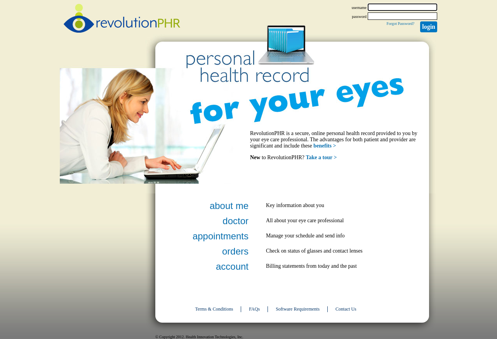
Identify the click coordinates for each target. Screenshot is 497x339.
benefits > (324, 146)
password (359, 16)
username (359, 7)
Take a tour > (321, 157)
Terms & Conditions (214, 309)
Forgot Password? (400, 23)
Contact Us (345, 309)
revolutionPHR (122, 19)
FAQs (254, 309)
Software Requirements (298, 309)
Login (428, 26)
